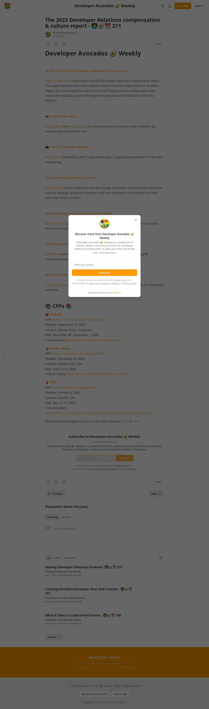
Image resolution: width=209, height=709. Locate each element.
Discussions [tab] (70, 557)
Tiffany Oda (52, 254)
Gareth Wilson (54, 187)
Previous (55, 493)
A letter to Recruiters (63, 116)
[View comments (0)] (56, 43)
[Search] (162, 6)
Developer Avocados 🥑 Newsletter (65, 597)
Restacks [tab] (66, 517)
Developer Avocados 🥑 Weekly (63, 571)
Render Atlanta (60, 348)
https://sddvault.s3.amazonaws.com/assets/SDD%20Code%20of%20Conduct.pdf (99, 413)
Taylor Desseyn (77, 126)
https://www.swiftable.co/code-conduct (94, 340)
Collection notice (131, 685)
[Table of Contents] (3, 354)
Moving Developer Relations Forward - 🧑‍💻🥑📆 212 (83, 567)
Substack (89, 702)
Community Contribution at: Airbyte (73, 177)
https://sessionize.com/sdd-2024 (74, 387)
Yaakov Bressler (55, 223)
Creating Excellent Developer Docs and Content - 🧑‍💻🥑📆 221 (88, 591)
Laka (135, 421)
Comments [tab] (52, 517)
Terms (117, 685)
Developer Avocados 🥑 (64, 33)
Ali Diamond (53, 157)
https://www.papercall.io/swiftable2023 (79, 319)
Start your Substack (94, 694)
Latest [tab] (57, 557)
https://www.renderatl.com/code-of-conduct (98, 374)
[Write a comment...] (108, 533)
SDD (53, 382)
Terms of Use (120, 280)
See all (54, 637)
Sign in (199, 5)
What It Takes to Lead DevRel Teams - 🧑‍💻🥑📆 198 (83, 615)
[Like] (48, 43)
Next (156, 493)
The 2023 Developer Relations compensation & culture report (89, 70)
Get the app (120, 693)
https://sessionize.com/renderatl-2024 (78, 353)
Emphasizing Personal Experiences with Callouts (81, 213)
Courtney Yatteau (56, 285)
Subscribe (183, 5)
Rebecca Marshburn (57, 80)
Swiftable (56, 314)
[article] (104, 573)
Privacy (108, 685)
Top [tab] (49, 557)
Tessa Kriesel (53, 126)
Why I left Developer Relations (69, 147)
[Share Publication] (170, 6)
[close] (135, 219)
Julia (125, 421)
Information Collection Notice (103, 283)
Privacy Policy (129, 283)
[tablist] (59, 517)
